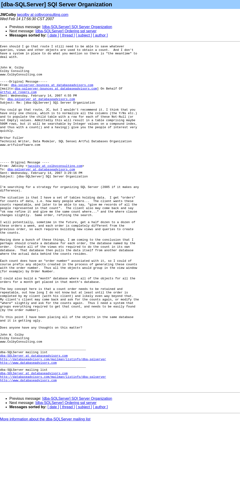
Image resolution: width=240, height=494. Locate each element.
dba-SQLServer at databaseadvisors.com (34, 418)
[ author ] (100, 35)
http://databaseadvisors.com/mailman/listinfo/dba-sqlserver (53, 422)
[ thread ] (67, 35)
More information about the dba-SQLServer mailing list (45, 488)
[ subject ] (84, 35)
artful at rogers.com (18, 102)
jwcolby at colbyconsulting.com (42, 15)
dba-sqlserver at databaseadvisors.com (41, 110)
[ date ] (53, 35)
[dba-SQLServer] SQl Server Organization (77, 27)
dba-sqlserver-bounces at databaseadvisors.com (52, 93)
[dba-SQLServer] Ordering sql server (66, 31)
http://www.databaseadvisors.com (28, 426)
